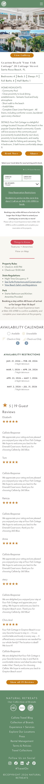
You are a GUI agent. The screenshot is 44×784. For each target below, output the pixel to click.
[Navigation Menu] (41, 3)
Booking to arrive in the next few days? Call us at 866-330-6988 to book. (22, 201)
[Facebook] (16, 763)
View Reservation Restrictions (22, 192)
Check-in (8, 176)
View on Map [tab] (22, 251)
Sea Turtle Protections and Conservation (23, 281)
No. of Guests (9, 183)
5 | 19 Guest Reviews (32, 170)
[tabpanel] (22, 289)
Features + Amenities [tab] (22, 246)
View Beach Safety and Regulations (21, 285)
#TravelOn (22, 768)
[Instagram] (10, 763)
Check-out (27, 176)
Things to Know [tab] (22, 242)
